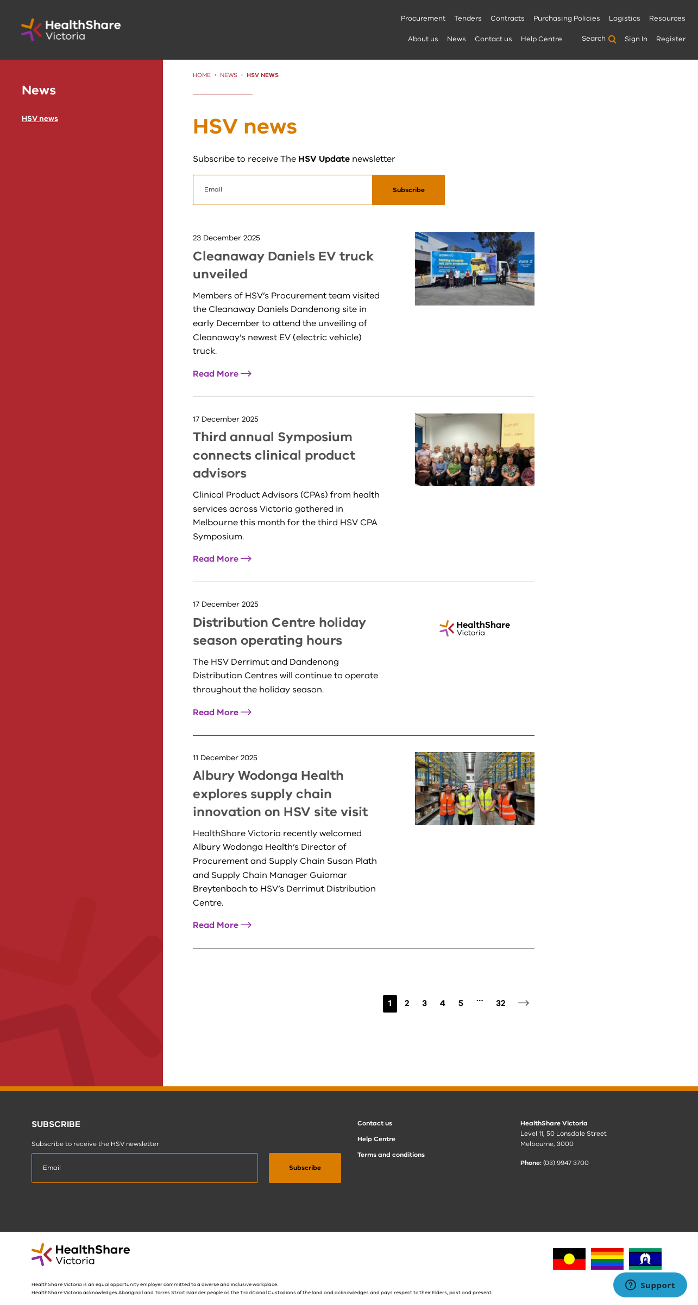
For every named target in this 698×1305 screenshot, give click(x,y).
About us (423, 39)
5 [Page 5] (460, 1003)
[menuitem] (423, 19)
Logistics (624, 18)
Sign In (636, 39)
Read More (222, 374)
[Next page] (523, 1004)
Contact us (493, 39)
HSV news (40, 118)
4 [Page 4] (442, 1003)
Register (671, 39)
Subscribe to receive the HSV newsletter (95, 1144)
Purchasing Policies (566, 18)
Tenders (468, 18)
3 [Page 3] (424, 1003)
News (456, 39)
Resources (667, 18)
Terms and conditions (391, 1154)
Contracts (508, 18)
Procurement (423, 18)
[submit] (409, 190)
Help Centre (541, 39)
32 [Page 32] (500, 1003)
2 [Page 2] (407, 1003)
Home (202, 75)
